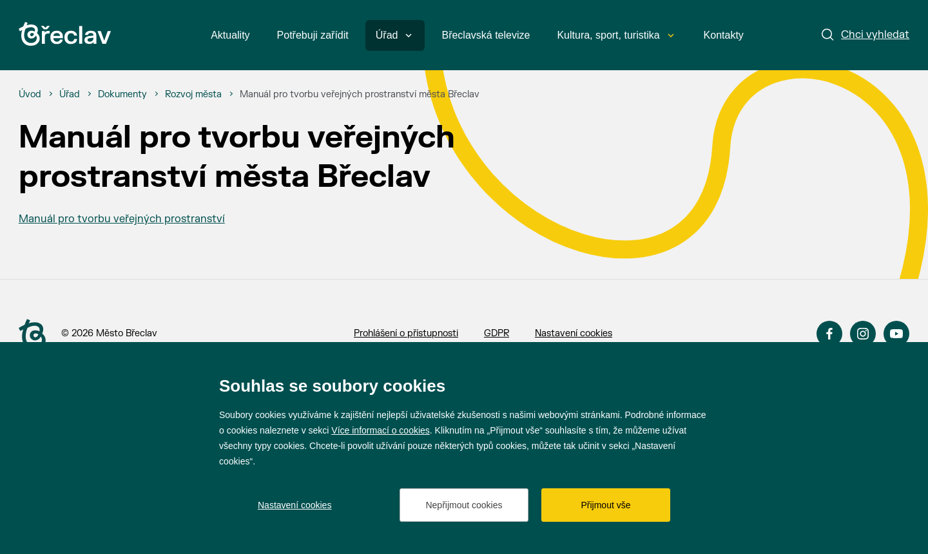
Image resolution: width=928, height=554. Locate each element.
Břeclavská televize (485, 35)
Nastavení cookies (573, 333)
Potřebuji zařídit (313, 35)
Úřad (394, 35)
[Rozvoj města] (193, 94)
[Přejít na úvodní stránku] (65, 34)
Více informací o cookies (380, 430)
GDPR (496, 333)
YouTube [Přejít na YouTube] (896, 334)
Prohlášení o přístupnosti (406, 333)
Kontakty (724, 35)
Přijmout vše (605, 505)
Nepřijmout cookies (463, 505)
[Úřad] (69, 94)
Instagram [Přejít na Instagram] (863, 334)
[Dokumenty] (122, 94)
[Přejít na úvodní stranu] (32, 334)
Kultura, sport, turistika (615, 35)
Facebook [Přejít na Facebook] (829, 334)
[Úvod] (30, 94)
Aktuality (230, 35)
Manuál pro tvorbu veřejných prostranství (122, 219)
